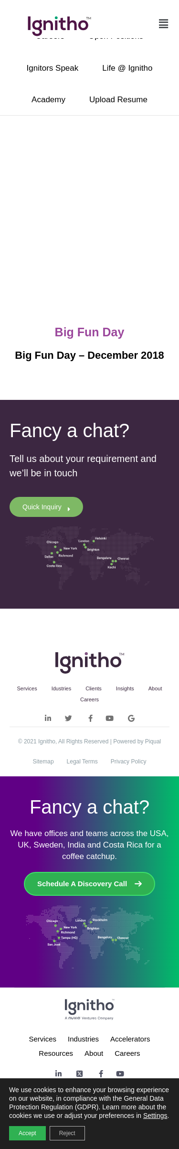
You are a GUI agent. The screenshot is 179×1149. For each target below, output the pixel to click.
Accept (27, 1133)
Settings (155, 1115)
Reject (67, 1133)
